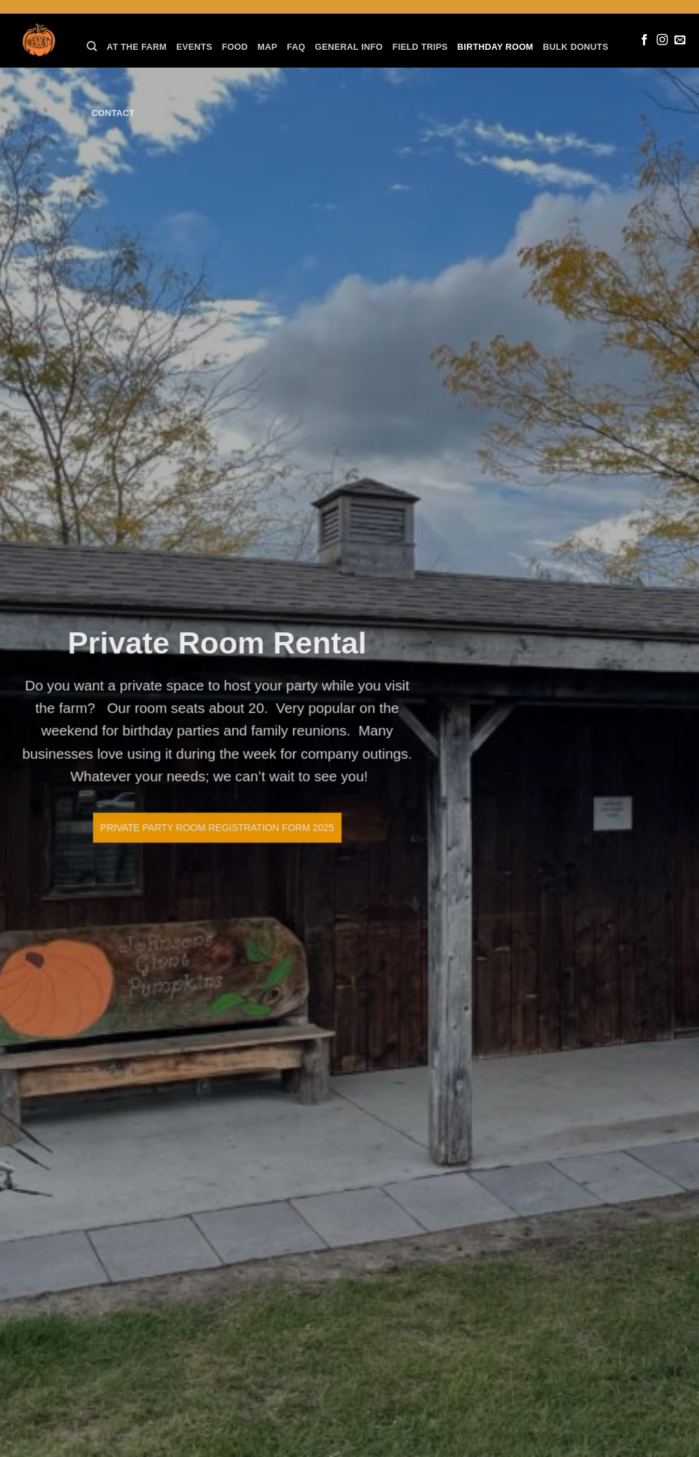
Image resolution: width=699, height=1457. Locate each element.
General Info (349, 47)
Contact (112, 113)
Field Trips (420, 47)
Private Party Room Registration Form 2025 (198, 827)
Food (235, 47)
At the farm (136, 47)
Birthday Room (495, 47)
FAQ (296, 47)
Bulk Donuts (575, 47)
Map (267, 47)
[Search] (92, 46)
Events (194, 47)
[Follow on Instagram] (662, 40)
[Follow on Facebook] (644, 40)
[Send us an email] (679, 40)
